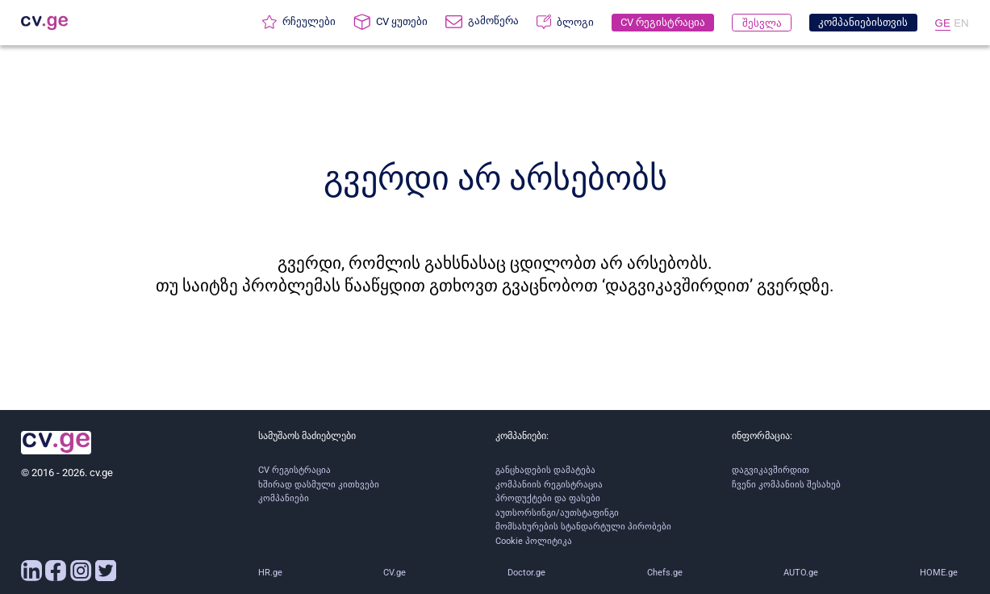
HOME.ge (939, 572)
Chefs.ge (665, 572)
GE (942, 23)
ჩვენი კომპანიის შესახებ (786, 484)
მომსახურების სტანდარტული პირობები (583, 526)
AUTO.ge (800, 572)
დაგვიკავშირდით (770, 470)
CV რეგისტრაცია (294, 470)
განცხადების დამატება (545, 470)
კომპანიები (283, 498)
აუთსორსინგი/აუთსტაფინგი (557, 513)
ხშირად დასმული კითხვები (318, 484)
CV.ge (394, 572)
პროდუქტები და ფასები (547, 498)
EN (961, 23)
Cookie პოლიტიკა (533, 541)
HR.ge (270, 572)
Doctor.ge (526, 572)
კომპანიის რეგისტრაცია (549, 484)
